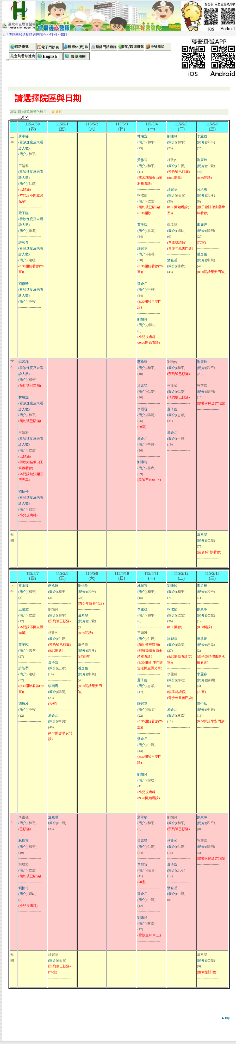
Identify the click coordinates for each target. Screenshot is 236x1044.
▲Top (225, 1018)
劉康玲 (23, 284)
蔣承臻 (23, 136)
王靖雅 (23, 609)
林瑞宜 (142, 136)
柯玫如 (172, 609)
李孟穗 (202, 136)
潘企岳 (142, 284)
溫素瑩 (142, 385)
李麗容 (202, 225)
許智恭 (23, 242)
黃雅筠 (142, 160)
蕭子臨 (23, 213)
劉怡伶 (142, 319)
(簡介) (23, 154)
